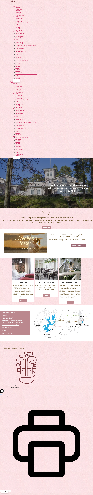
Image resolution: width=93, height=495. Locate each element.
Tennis (17, 53)
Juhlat (17, 25)
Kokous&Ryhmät (16, 16)
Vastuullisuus (19, 78)
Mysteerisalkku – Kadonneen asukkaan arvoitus (26, 45)
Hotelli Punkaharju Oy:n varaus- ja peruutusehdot (26, 74)
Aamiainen (18, 10)
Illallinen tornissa (19, 42)
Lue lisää (46, 295)
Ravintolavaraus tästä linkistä (10, 325)
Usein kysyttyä (19, 72)
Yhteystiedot (18, 69)
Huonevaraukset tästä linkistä (12, 322)
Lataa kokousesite (20, 28)
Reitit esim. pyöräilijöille (21, 51)
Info (14, 59)
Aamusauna (18, 12)
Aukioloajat (18, 63)
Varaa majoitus (46, 227)
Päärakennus (18, 7)
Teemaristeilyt (19, 57)
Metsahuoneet (19, 9)
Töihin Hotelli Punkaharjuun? (22, 60)
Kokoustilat (18, 19)
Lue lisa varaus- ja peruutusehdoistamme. (12, 320)
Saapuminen (18, 62)
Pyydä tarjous (19, 30)
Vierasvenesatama (20, 15)
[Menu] (11, 82)
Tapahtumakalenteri (20, 33)
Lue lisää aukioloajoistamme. (8, 317)
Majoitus (15, 6)
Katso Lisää (23, 300)
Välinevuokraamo (19, 50)
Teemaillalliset (19, 37)
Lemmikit (18, 66)
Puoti (17, 54)
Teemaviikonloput (20, 36)
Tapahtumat (15, 39)
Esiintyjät (18, 34)
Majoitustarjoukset (20, 13)
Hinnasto (18, 65)
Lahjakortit (18, 71)
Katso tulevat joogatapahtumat (78, 245)
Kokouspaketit (19, 18)
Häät (17, 24)
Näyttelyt (18, 56)
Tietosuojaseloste (20, 77)
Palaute (17, 68)
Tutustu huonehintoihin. (8, 318)
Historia (17, 75)
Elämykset (15, 31)
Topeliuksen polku (20, 44)
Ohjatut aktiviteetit (20, 48)
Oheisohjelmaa (19, 21)
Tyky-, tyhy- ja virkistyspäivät (22, 22)
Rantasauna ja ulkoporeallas (22, 40)
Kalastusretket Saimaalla (21, 47)
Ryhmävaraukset (19, 27)
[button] (46, 391)
